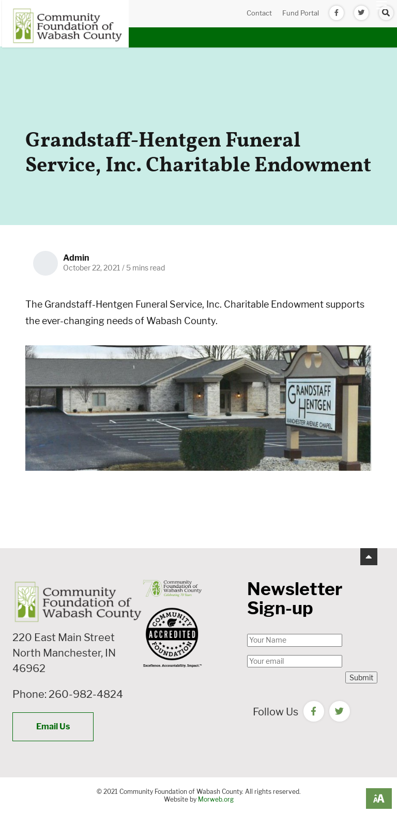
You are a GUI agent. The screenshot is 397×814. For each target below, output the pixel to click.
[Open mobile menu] (381, 5)
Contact (259, 13)
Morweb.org (216, 799)
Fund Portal (300, 13)
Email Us (53, 726)
